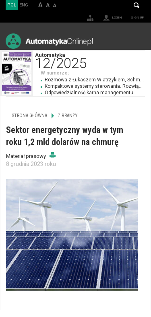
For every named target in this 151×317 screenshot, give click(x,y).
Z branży (68, 115)
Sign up (137, 17)
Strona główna (29, 115)
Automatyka (93, 60)
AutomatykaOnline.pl (49, 41)
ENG (23, 5)
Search (136, 5)
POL (11, 5)
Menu (137, 41)
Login (117, 17)
